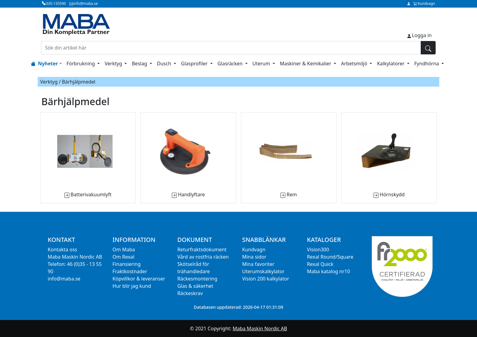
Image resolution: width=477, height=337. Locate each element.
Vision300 (318, 249)
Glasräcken (231, 63)
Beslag (140, 63)
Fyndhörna (427, 63)
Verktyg (114, 63)
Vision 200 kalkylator (265, 278)
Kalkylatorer (391, 63)
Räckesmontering (197, 278)
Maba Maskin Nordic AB (260, 328)
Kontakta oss (62, 249)
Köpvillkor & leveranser (139, 278)
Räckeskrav (190, 293)
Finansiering (127, 264)
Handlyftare (191, 194)
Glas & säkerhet (195, 286)
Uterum (261, 63)
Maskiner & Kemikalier (306, 63)
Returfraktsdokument (202, 249)
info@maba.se (64, 278)
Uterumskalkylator (263, 271)
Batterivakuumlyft (91, 194)
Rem (292, 194)
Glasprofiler (195, 63)
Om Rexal (123, 256)
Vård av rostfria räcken (203, 256)
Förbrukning (81, 63)
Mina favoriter (258, 264)
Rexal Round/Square (330, 256)
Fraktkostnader (130, 271)
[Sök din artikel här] (231, 47)
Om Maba (124, 249)
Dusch (164, 63)
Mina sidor (254, 256)
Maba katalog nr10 (328, 271)
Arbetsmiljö (354, 63)
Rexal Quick (320, 264)
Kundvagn (253, 249)
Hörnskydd (392, 194)
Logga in (422, 35)
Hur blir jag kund (132, 286)
